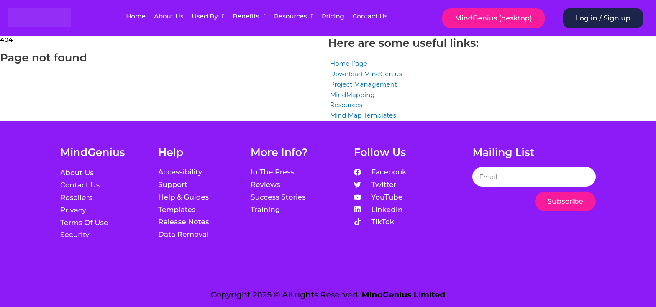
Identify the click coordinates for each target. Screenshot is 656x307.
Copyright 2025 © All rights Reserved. (328, 294)
